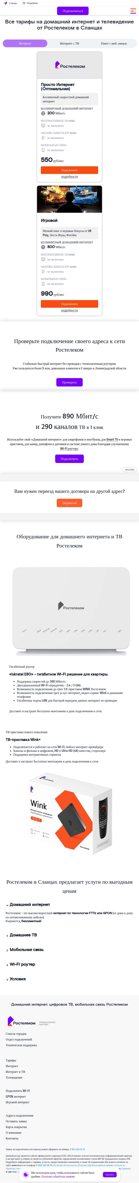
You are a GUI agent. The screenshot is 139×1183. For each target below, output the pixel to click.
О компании (13, 1132)
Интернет (25, 43)
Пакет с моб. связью (114, 43)
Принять (110, 1174)
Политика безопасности (65, 1165)
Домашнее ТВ (21, 935)
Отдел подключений (19, 1039)
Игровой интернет (17, 1102)
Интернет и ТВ (15, 1072)
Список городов (16, 1034)
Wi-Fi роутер (20, 964)
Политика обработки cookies (58, 1176)
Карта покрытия (16, 1127)
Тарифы (11, 1060)
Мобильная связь (24, 950)
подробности (69, 176)
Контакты (12, 1138)
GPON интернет (16, 1096)
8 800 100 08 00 (44, 1165)
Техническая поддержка (21, 1045)
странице (125, 1168)
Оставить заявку (16, 1121)
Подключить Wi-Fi (18, 1091)
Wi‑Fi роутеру (69, 448)
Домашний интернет (27, 905)
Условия (15, 979)
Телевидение (14, 1077)
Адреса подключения (19, 1115)
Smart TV (112, 439)
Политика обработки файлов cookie (95, 1165)
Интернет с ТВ (69, 43)
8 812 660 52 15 (77, 1149)
